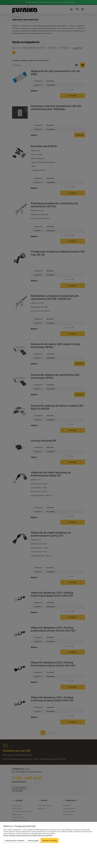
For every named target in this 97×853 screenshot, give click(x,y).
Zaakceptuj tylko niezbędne (14, 840)
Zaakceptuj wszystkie (49, 840)
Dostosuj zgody (33, 840)
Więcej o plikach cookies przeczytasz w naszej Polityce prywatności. (28, 835)
